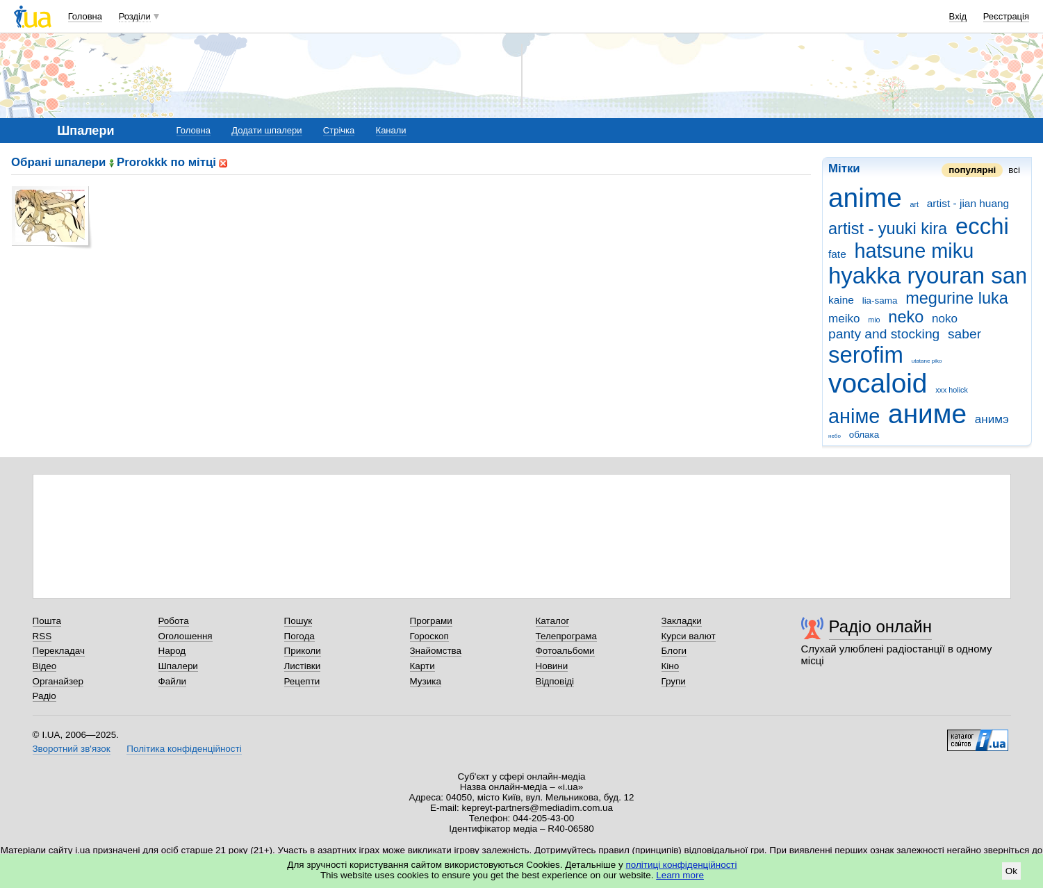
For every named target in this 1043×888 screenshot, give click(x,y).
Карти (422, 666)
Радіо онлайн (881, 626)
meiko (844, 318)
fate (837, 254)
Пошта (47, 621)
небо (834, 436)
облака (864, 434)
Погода (299, 636)
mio (874, 319)
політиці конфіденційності (681, 865)
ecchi (982, 226)
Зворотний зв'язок (71, 748)
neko (905, 317)
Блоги (674, 651)
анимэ (992, 419)
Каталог (553, 621)
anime (865, 198)
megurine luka (956, 298)
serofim (865, 355)
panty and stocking (883, 334)
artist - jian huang (968, 203)
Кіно (671, 666)
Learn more (680, 875)
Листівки (302, 666)
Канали (391, 130)
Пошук (298, 621)
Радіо (44, 696)
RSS (42, 636)
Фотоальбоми (565, 651)
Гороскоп (429, 636)
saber (964, 334)
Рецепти (302, 681)
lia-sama (880, 300)
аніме (854, 416)
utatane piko (927, 361)
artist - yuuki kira (887, 229)
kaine (841, 300)
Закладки (682, 621)
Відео (45, 666)
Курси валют (689, 636)
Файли (172, 681)
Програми (431, 621)
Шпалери (178, 666)
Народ (172, 651)
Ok (1011, 871)
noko (945, 318)
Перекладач (59, 651)
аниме (927, 414)
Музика (425, 681)
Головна (85, 16)
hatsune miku (914, 251)
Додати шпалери (266, 130)
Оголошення (185, 636)
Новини (552, 666)
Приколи (302, 651)
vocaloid (877, 383)
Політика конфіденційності (183, 748)
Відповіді (555, 681)
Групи (674, 681)
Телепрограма (567, 636)
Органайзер (58, 681)
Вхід (958, 16)
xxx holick (951, 390)
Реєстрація (1006, 16)
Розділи (135, 16)
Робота (173, 621)
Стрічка (338, 130)
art (914, 204)
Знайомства (436, 651)
